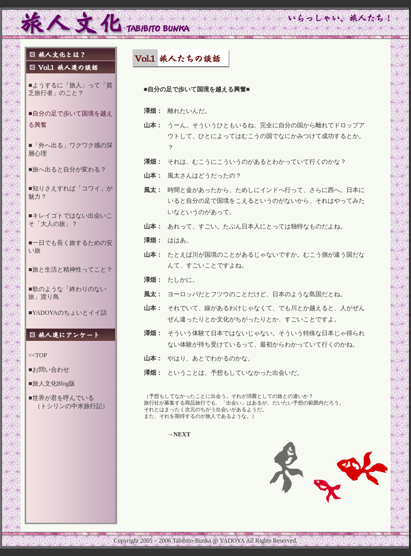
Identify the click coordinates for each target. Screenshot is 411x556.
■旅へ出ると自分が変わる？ (67, 169)
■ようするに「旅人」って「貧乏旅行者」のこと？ (70, 89)
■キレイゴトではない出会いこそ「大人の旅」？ (70, 219)
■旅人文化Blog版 (51, 383)
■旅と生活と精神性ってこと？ (70, 269)
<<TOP (37, 355)
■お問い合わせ (48, 369)
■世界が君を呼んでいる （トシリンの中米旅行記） (68, 402)
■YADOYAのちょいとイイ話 (67, 312)
